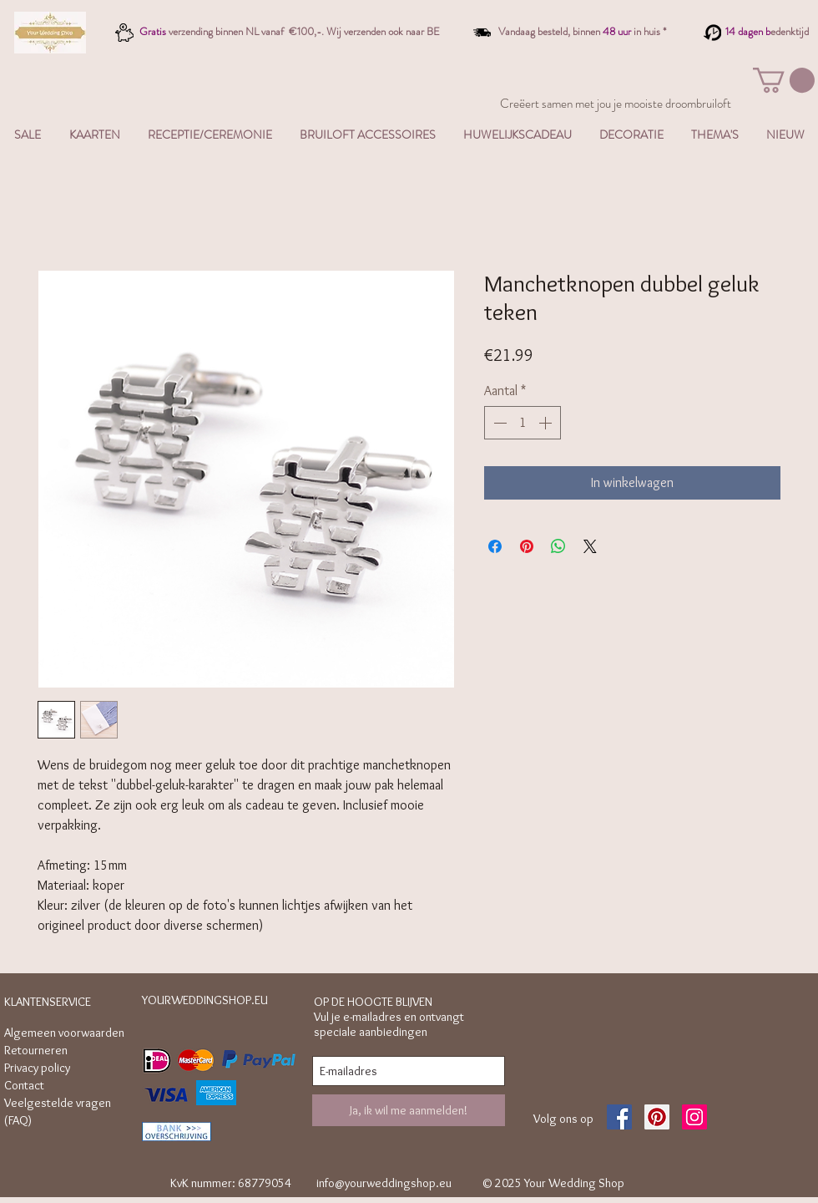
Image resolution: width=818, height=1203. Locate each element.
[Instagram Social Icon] (694, 1116)
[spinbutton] (522, 423)
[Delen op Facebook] (495, 546)
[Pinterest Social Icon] (656, 1116)
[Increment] (546, 423)
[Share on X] (590, 546)
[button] (784, 80)
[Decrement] (498, 423)
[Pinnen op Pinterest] (527, 546)
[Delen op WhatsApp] (558, 546)
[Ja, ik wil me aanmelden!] (408, 1110)
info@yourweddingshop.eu (384, 1182)
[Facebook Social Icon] (619, 1116)
